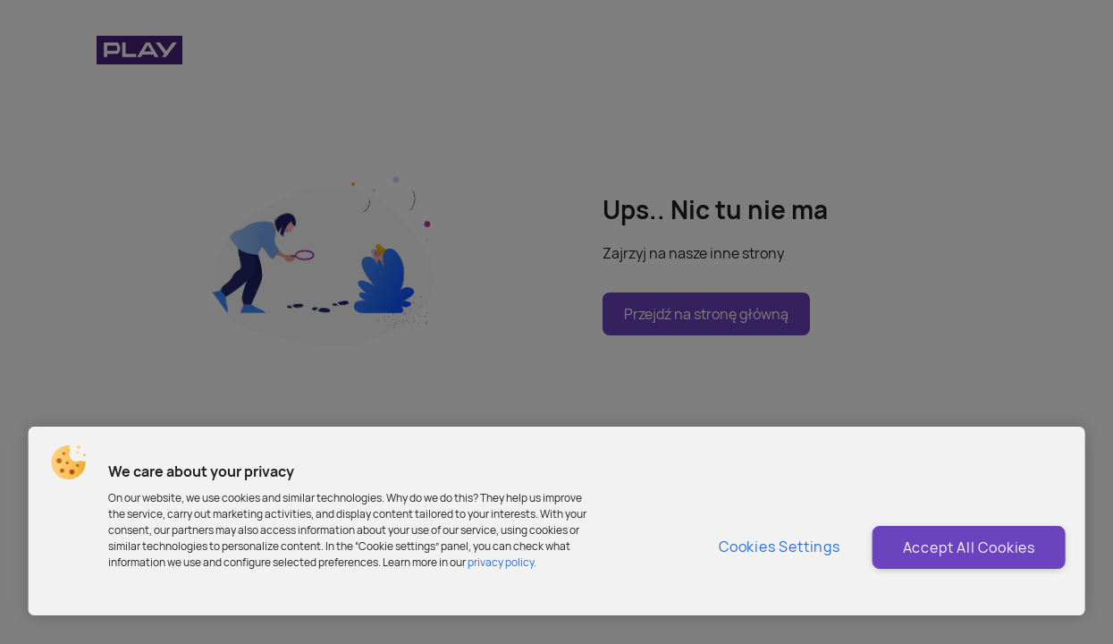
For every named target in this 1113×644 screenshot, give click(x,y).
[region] (556, 521)
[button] (68, 462)
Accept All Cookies (969, 547)
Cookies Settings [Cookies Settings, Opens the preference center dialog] (779, 546)
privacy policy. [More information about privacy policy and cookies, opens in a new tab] (502, 562)
